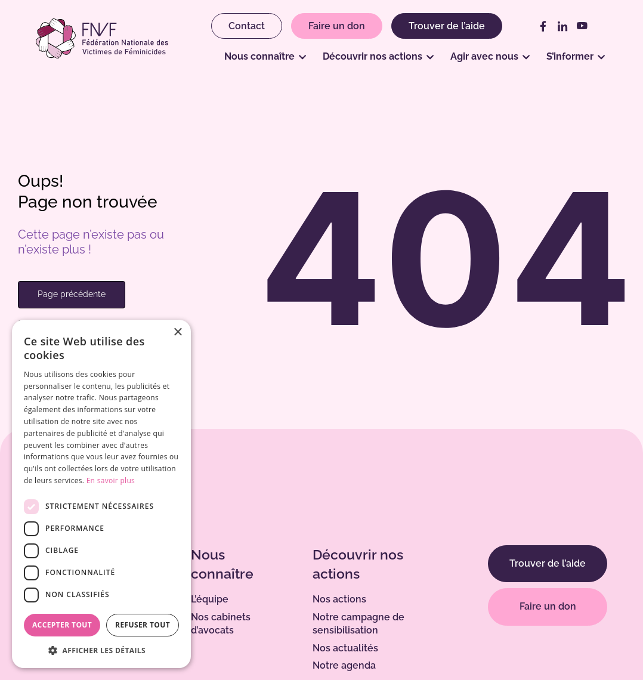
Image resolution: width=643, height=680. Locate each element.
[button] (101, 650)
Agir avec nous (484, 56)
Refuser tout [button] (142, 625)
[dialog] (101, 494)
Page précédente (72, 294)
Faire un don (336, 26)
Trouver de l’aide (447, 26)
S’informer (569, 56)
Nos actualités (345, 648)
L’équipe (209, 599)
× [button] (177, 332)
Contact (246, 26)
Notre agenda (344, 665)
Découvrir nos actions (372, 56)
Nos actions (339, 599)
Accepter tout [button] (62, 625)
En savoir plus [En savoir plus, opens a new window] (110, 480)
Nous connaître (259, 56)
